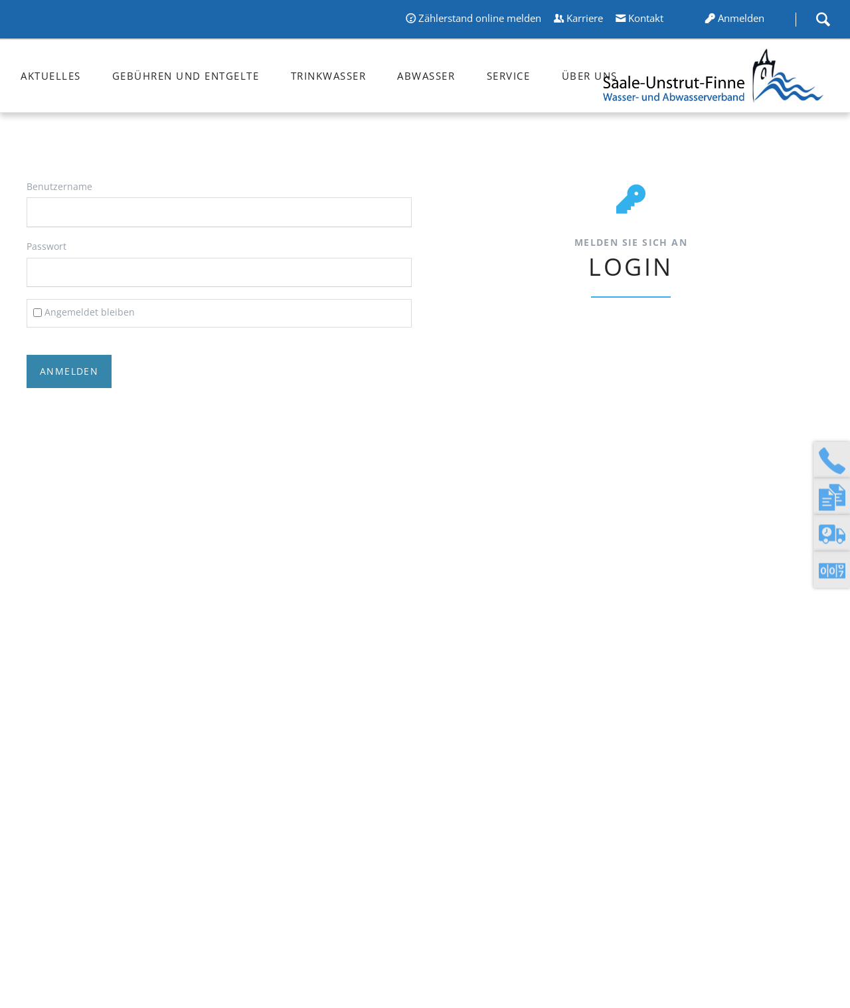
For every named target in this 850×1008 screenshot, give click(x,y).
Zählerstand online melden (479, 18)
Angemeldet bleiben (89, 312)
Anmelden (741, 18)
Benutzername (59, 186)
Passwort (46, 246)
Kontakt (645, 18)
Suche (823, 19)
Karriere (584, 18)
